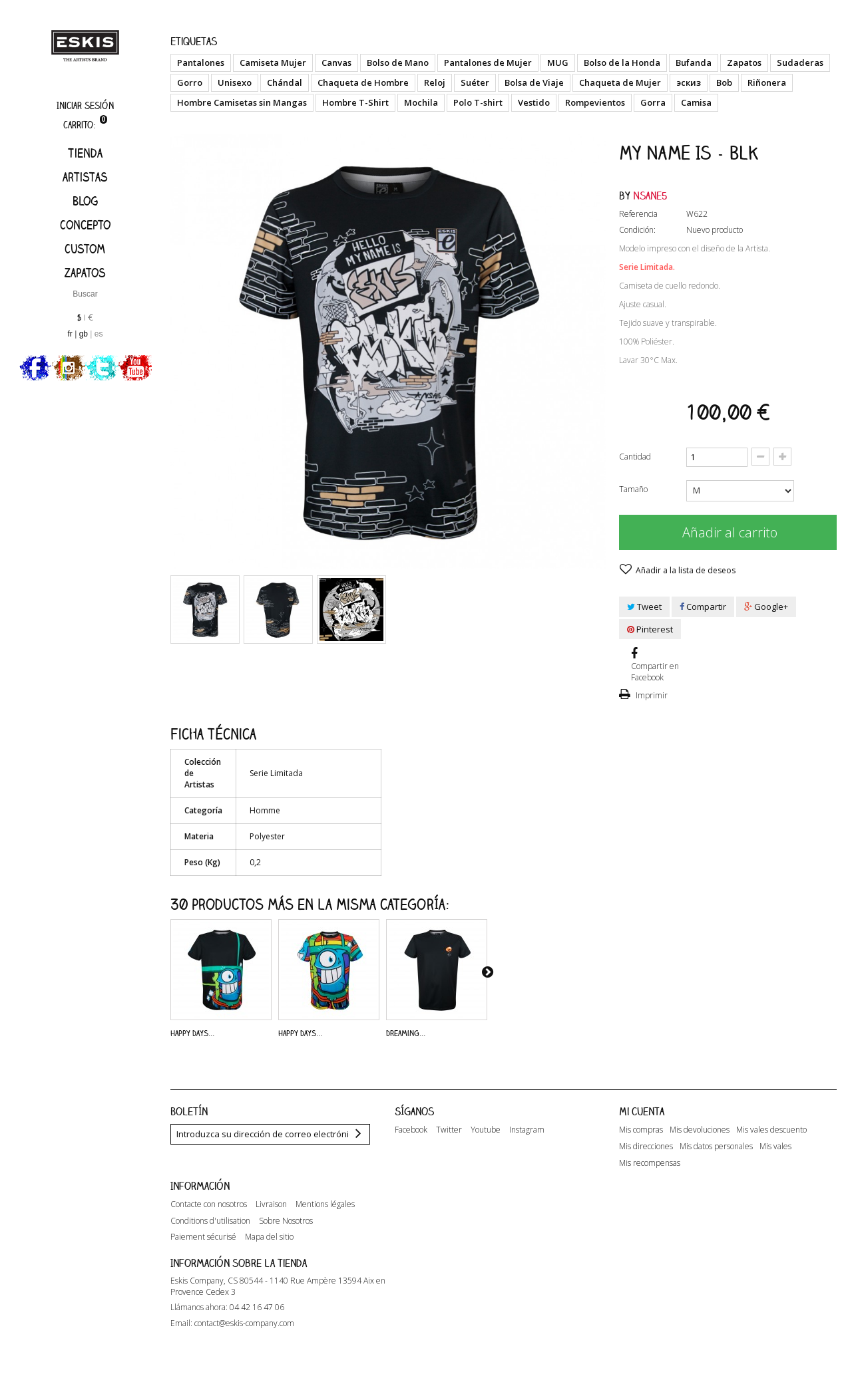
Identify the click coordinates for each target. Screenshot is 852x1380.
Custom (85, 249)
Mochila (421, 102)
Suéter (475, 82)
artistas (85, 177)
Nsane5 (650, 195)
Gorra (653, 102)
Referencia (638, 213)
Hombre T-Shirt (355, 102)
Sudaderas (800, 63)
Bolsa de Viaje (534, 82)
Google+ (766, 607)
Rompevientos (595, 102)
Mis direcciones (646, 1146)
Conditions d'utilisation (210, 1232)
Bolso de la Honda (622, 63)
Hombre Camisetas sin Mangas (242, 102)
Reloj (434, 82)
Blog (85, 201)
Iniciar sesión (85, 105)
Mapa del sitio (269, 1249)
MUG (557, 63)
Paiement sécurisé (203, 1249)
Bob (724, 82)
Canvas (336, 63)
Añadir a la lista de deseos (685, 570)
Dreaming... (405, 1033)
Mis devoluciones (700, 1130)
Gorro (189, 82)
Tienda (85, 153)
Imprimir (651, 695)
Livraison (271, 1215)
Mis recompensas (649, 1163)
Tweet (644, 607)
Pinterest (650, 629)
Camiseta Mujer (273, 63)
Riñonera (766, 82)
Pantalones (200, 63)
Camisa (696, 102)
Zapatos (85, 273)
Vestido (534, 102)
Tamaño (634, 489)
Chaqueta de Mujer (620, 82)
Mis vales (775, 1146)
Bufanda (694, 63)
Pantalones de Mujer (488, 63)
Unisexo (235, 82)
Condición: (637, 229)
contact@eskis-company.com (244, 1343)
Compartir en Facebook (655, 671)
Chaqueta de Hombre (363, 82)
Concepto (85, 225)
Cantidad (635, 456)
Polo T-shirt (478, 102)
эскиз (688, 82)
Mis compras (641, 1130)
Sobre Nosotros (286, 1232)
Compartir (703, 607)
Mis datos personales (716, 1146)
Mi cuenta (641, 1111)
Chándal (284, 82)
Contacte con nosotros (208, 1215)
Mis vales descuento (771, 1130)
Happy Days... (192, 1033)
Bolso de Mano (398, 63)
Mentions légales (325, 1215)
